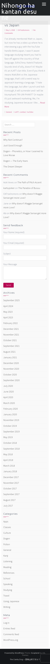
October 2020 (10, 374)
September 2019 (11, 431)
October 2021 (10, 340)
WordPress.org (10, 639)
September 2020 (11, 380)
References (8, 572)
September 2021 (11, 345)
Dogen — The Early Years (15, 160)
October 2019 (10, 425)
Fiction (6, 544)
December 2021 (11, 328)
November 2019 (11, 420)
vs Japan (12, 25)
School (6, 578)
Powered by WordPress (14, 653)
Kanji (5, 555)
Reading (7, 567)
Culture (7, 532)
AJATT (16, 112)
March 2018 (9, 465)
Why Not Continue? (13, 139)
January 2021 (10, 357)
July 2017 (8, 505)
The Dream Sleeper (12, 166)
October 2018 (10, 442)
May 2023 (8, 311)
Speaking (7, 584)
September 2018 (11, 448)
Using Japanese (11, 601)
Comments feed (11, 634)
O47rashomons (23, 30)
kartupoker (9, 188)
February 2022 (10, 323)
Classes (7, 527)
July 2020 (8, 385)
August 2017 (9, 499)
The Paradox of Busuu (29, 188)
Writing (6, 606)
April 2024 (8, 306)
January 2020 (10, 414)
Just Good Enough (12, 145)
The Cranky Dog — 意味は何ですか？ (25, 659)
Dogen (6, 538)
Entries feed (9, 628)
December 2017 (11, 477)
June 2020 (8, 391)
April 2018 (8, 460)
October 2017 (10, 488)
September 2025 (11, 300)
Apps (5, 521)
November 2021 (11, 334)
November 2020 (11, 368)
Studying (7, 589)
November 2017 (11, 482)
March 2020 (9, 403)
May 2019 (8, 437)
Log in (6, 622)
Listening (7, 561)
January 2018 (10, 471)
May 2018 (8, 454)
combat (23, 112)
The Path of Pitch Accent (29, 182)
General (9, 112)
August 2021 (9, 351)
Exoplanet (35, 653)
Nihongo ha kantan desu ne (19, 11)
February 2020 (10, 408)
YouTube (30, 112)
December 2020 (11, 363)
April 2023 (8, 317)
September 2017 (11, 494)
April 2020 (8, 397)
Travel (6, 595)
